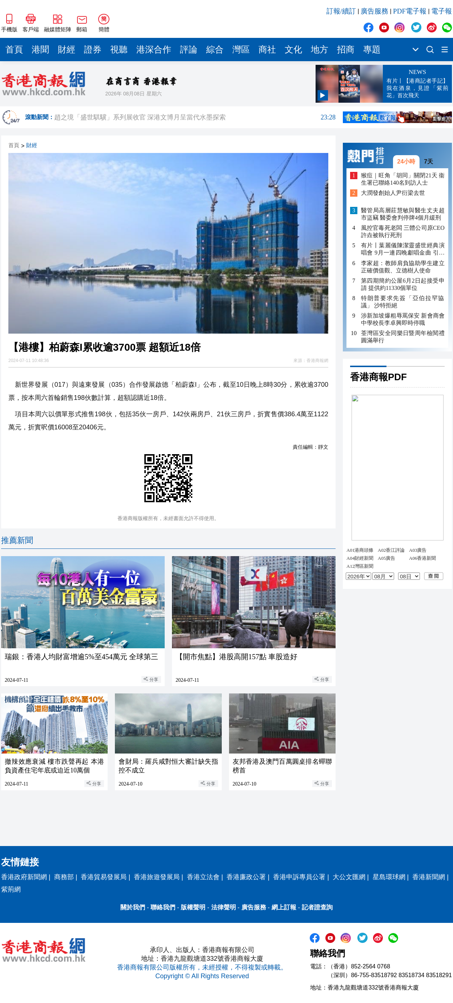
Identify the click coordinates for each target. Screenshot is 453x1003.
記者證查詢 (317, 907)
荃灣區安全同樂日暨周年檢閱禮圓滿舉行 (403, 336)
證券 (92, 49)
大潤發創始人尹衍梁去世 (393, 193)
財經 (66, 49)
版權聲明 (193, 907)
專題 (372, 49)
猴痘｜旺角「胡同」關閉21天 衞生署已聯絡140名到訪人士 (403, 179)
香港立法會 (203, 877)
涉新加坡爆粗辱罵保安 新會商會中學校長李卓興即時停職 (403, 319)
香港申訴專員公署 (299, 877)
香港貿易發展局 (104, 877)
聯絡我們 (163, 907)
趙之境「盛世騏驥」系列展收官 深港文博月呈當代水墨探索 (195, 122)
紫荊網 (11, 889)
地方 (319, 49)
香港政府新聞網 (24, 877)
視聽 (119, 49)
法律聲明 (223, 907)
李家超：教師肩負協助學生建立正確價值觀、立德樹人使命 (403, 267)
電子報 (441, 11)
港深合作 (153, 49)
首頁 (14, 49)
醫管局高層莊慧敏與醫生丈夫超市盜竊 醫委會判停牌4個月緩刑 (403, 214)
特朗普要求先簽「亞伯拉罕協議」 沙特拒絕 (403, 301)
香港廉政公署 (246, 877)
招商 (345, 49)
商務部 (64, 877)
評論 (188, 49)
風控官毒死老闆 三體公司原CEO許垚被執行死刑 (403, 231)
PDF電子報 (409, 11)
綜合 (215, 49)
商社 (267, 49)
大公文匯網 (349, 877)
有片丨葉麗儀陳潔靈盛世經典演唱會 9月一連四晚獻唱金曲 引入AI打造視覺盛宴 (403, 249)
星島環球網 (389, 877)
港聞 (40, 49)
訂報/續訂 (341, 11)
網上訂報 (284, 907)
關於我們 (132, 907)
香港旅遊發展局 (157, 877)
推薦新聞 (17, 540)
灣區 (241, 49)
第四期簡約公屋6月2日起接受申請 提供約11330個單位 (403, 284)
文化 (293, 49)
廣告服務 (374, 11)
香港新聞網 (428, 877)
